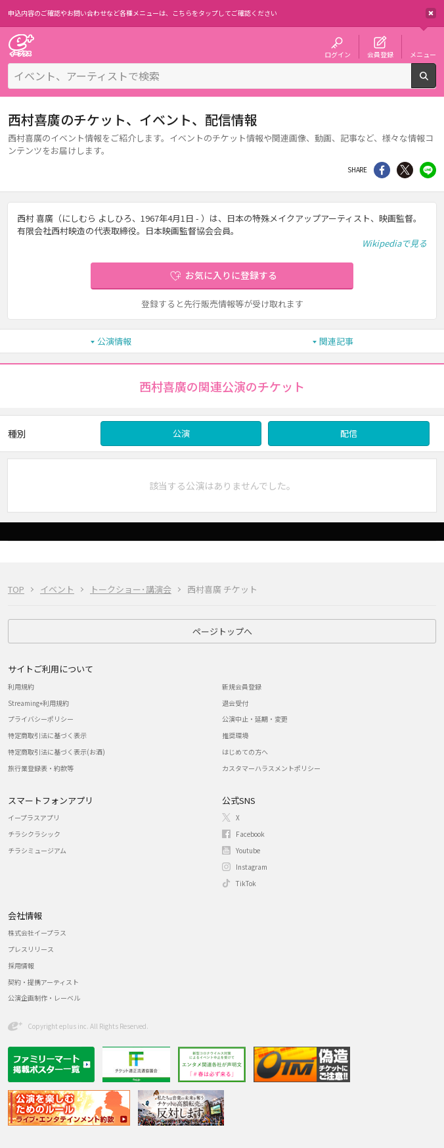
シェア (382, 170)
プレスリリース (31, 949)
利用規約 (21, 686)
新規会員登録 (241, 686)
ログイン (337, 54)
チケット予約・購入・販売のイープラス (21, 45)
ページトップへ (222, 631)
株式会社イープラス (37, 932)
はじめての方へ (245, 752)
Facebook (250, 834)
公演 (181, 433)
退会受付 (235, 703)
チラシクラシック (34, 834)
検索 (435, 83)
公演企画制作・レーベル (44, 998)
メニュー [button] (423, 54)
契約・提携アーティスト (43, 982)
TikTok (246, 883)
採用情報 (21, 965)
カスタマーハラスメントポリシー (271, 768)
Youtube (248, 850)
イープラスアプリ (34, 817)
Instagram (251, 867)
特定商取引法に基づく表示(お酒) (56, 752)
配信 (348, 433)
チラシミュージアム (37, 850)
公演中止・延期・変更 (255, 719)
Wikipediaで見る (394, 243)
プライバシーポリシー (41, 719)
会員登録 (380, 54)
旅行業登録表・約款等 (41, 768)
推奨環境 (235, 735)
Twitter (405, 170)
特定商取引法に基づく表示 (47, 735)
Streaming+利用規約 (38, 703)
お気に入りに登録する (231, 275)
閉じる (431, 13)
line (428, 170)
